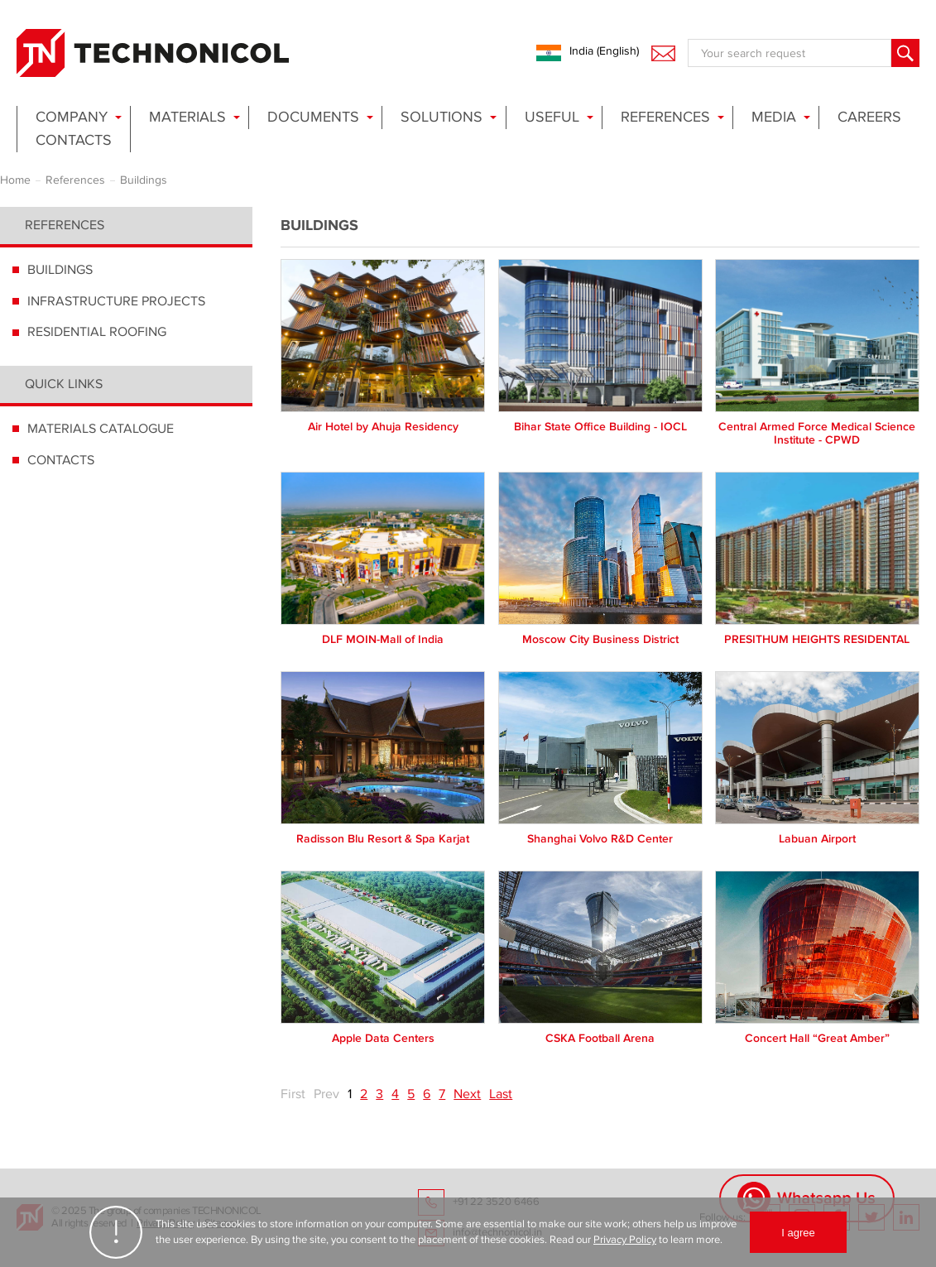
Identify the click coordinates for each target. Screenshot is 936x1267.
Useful (552, 117)
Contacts (74, 140)
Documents (313, 117)
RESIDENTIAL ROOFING (96, 332)
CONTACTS (60, 460)
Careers (869, 117)
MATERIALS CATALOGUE (100, 428)
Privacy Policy (624, 1239)
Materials (187, 117)
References (665, 117)
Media (773, 117)
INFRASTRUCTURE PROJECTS (116, 301)
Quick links (64, 384)
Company (72, 117)
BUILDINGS (60, 270)
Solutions (441, 117)
